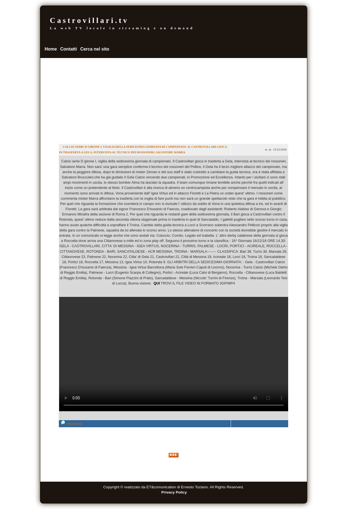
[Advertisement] (173, 99)
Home (51, 49)
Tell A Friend (74, 424)
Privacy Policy (174, 492)
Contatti (68, 49)
